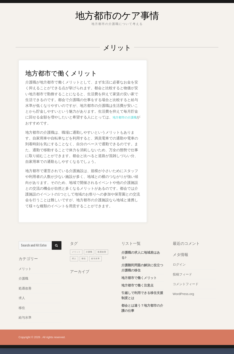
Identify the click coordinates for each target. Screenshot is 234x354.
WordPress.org (183, 293)
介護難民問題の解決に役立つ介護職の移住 (142, 267)
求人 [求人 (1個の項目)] (90, 258)
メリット (25, 269)
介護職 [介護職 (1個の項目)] (91, 251)
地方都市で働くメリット (68, 72)
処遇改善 (25, 288)
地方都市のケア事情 (117, 14)
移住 (22, 307)
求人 (22, 298)
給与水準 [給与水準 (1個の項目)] (77, 265)
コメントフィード (185, 284)
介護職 (23, 278)
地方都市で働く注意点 (137, 285)
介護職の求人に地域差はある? (140, 255)
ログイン (179, 264)
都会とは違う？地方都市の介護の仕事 (142, 308)
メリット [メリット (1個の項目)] (77, 251)
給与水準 (25, 317)
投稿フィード (182, 274)
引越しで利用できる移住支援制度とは (142, 295)
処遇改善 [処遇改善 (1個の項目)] (77, 258)
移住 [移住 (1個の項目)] (100, 258)
